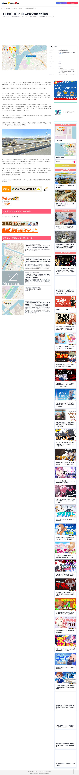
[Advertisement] (39, 33)
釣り (7, 8)
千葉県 (15, 8)
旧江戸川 (21, 8)
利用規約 (30, 771)
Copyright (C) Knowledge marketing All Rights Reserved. (39, 773)
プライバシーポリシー (38, 771)
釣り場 (10, 8)
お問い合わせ (48, 771)
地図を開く (61, 54)
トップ (2, 8)
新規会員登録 (72, 3)
